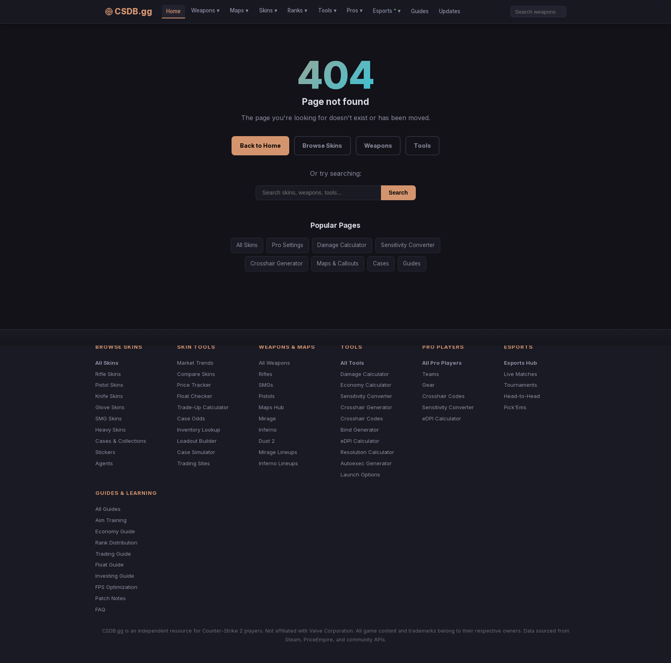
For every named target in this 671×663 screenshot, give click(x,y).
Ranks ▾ (297, 10)
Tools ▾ (327, 10)
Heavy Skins (110, 429)
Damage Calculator (342, 245)
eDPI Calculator (360, 441)
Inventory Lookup (198, 429)
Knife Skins (109, 396)
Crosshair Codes (362, 418)
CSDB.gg (128, 11)
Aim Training (111, 520)
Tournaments (520, 385)
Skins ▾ (268, 10)
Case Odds (191, 418)
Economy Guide (115, 531)
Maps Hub (271, 407)
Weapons (378, 145)
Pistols (267, 396)
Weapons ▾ (205, 10)
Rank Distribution (116, 542)
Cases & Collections (120, 441)
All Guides (108, 509)
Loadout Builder (197, 441)
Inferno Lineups (278, 463)
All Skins (247, 245)
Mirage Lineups (278, 452)
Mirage (267, 418)
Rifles (265, 374)
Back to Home (260, 145)
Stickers (105, 452)
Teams (430, 374)
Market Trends (195, 363)
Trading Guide (113, 553)
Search (398, 192)
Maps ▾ (239, 10)
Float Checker (194, 396)
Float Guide (109, 564)
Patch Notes (110, 598)
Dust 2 (267, 441)
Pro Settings (287, 245)
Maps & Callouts (338, 263)
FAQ (100, 609)
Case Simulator (196, 452)
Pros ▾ (355, 10)
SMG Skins (108, 418)
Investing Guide (114, 576)
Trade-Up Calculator (203, 407)
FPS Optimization (116, 587)
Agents (104, 463)
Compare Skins (196, 374)
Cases (381, 263)
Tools (422, 145)
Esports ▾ (386, 10)
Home (173, 11)
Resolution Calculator (367, 452)
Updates (449, 11)
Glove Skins (110, 407)
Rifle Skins (108, 374)
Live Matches (520, 374)
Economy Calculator (366, 385)
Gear (428, 385)
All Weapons (274, 363)
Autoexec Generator (366, 463)
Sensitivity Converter (408, 245)
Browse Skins (322, 145)
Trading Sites (193, 463)
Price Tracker (194, 385)
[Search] (538, 11)
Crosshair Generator (276, 263)
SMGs (266, 385)
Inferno (268, 429)
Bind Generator (360, 429)
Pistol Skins (109, 385)
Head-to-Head (522, 396)
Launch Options (360, 474)
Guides (420, 11)
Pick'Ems (515, 407)
